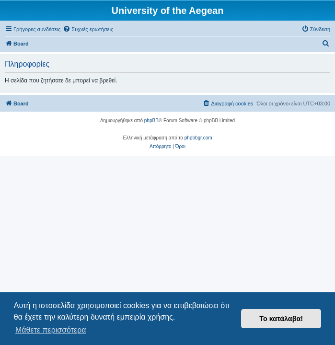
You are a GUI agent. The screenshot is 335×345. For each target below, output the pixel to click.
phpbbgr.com (198, 137)
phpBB (151, 120)
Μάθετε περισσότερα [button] (50, 330)
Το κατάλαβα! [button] (281, 318)
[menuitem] (88, 29)
